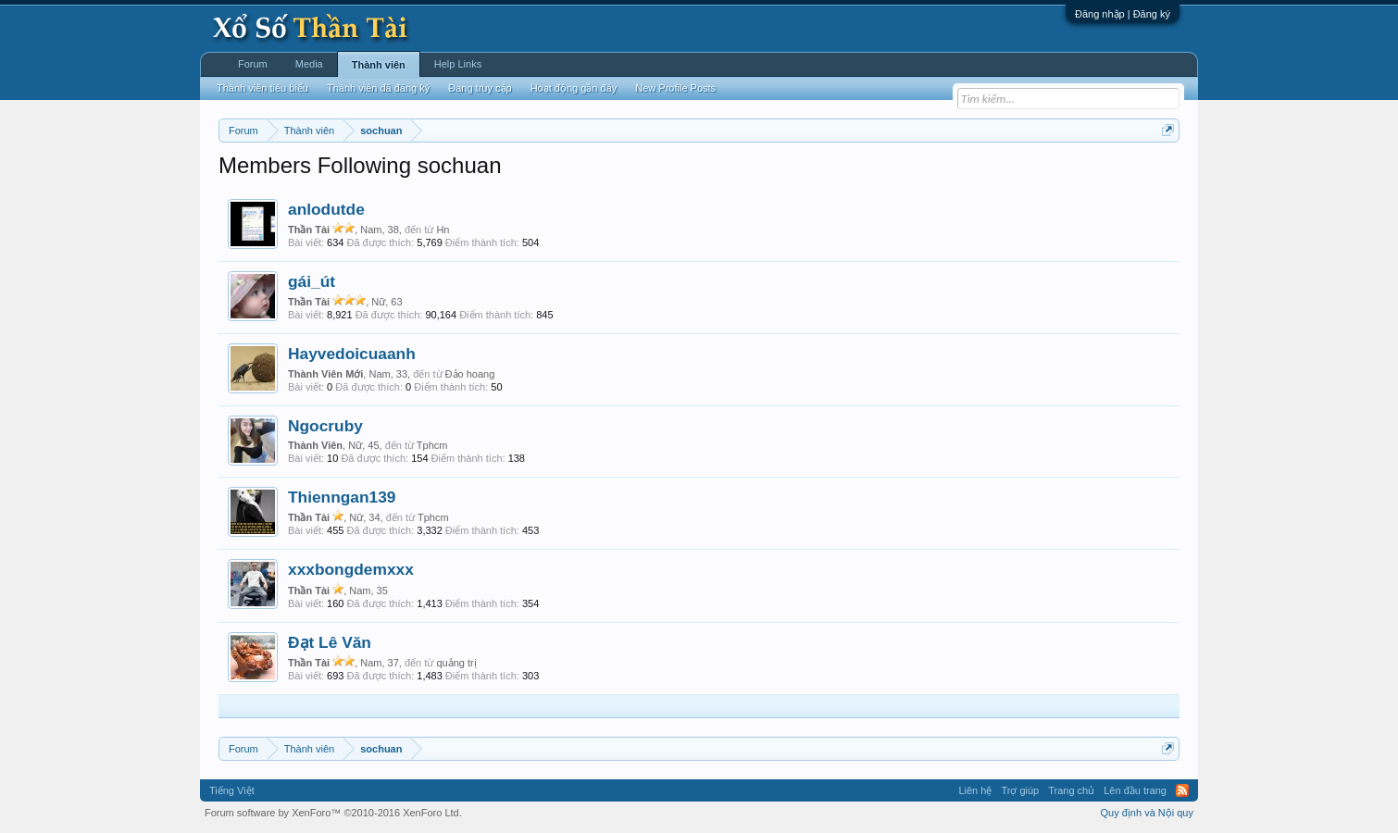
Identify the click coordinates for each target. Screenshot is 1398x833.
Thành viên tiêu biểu (262, 87)
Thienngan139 (342, 497)
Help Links (457, 63)
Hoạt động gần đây (574, 87)
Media (309, 63)
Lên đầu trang (1135, 790)
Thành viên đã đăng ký (378, 87)
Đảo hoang (470, 373)
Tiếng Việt (232, 790)
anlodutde (326, 209)
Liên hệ (975, 790)
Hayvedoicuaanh (352, 353)
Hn (442, 229)
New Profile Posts (675, 87)
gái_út (311, 281)
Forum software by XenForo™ (333, 812)
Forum (253, 63)
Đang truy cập (479, 87)
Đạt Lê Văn (329, 642)
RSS (1182, 790)
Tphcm (432, 445)
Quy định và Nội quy (1147, 812)
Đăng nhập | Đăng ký (1122, 13)
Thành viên (379, 64)
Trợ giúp (1020, 790)
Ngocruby (325, 425)
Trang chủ (1071, 790)
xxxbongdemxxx (351, 569)
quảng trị (456, 662)
